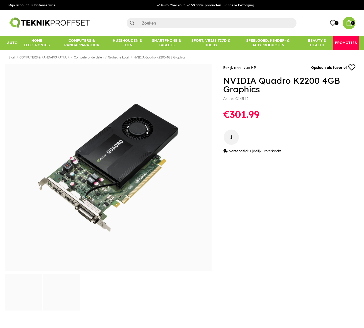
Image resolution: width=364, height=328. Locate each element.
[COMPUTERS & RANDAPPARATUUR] (81, 43)
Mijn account (18, 5)
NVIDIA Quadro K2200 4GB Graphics (159, 57)
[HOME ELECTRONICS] (36, 43)
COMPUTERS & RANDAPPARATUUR (44, 57)
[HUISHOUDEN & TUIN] (127, 43)
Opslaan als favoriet (333, 67)
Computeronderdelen (89, 57)
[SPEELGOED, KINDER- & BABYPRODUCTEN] (268, 43)
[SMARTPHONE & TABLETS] (167, 43)
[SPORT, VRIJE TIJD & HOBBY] (211, 43)
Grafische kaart (118, 57)
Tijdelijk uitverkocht (265, 151)
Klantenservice (43, 5)
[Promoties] (346, 43)
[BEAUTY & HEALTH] (317, 43)
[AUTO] (12, 43)
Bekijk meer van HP (239, 67)
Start (12, 57)
